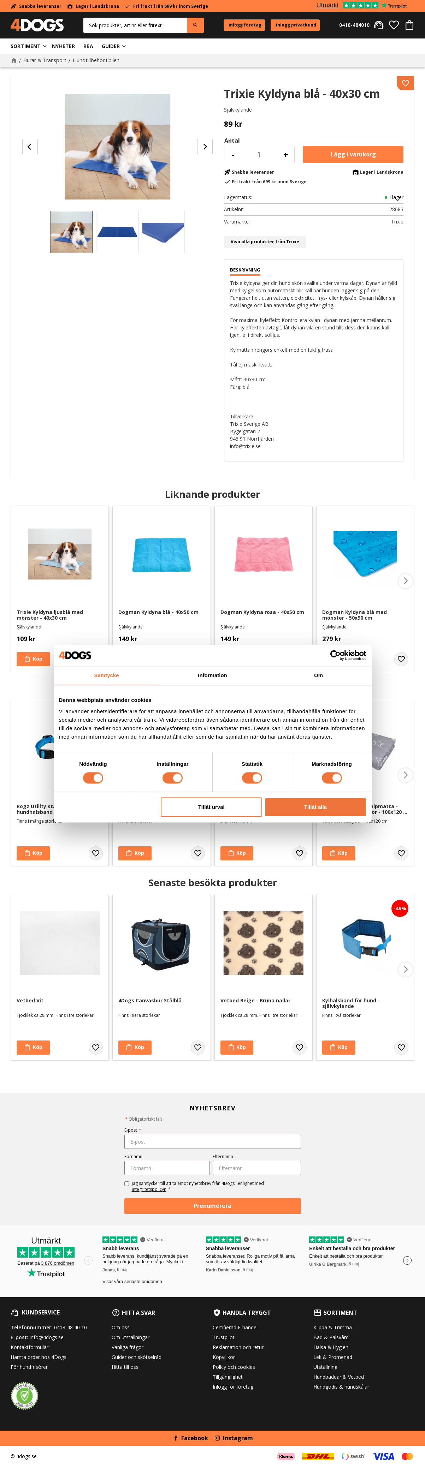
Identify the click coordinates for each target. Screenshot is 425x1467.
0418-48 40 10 (70, 1327)
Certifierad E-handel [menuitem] (235, 1327)
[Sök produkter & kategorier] (135, 25)
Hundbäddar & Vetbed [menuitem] (338, 1376)
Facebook (194, 1438)
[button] (394, 25)
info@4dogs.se (47, 1337)
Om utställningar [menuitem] (130, 1337)
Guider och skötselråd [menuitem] (136, 1357)
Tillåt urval (211, 807)
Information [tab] (212, 675)
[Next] (205, 146)
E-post (132, 1130)
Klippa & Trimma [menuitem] (332, 1327)
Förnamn (133, 1156)
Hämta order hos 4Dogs (38, 1357)
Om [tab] (318, 675)
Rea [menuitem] (88, 46)
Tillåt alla (315, 807)
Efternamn (223, 1156)
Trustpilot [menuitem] (224, 1337)
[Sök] (195, 25)
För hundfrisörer (29, 1367)
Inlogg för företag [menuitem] (233, 1386)
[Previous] (30, 146)
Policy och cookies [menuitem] (234, 1367)
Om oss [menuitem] (121, 1327)
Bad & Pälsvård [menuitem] (331, 1337)
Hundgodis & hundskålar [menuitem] (341, 1386)
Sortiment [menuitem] (26, 46)
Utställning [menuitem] (325, 1367)
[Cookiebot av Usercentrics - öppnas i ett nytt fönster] (335, 655)
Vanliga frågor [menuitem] (127, 1347)
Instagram (238, 1438)
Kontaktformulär (29, 1347)
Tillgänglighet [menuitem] (228, 1376)
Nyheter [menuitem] (63, 46)
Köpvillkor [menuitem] (224, 1357)
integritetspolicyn (149, 1189)
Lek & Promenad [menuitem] (332, 1357)
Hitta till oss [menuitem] (125, 1367)
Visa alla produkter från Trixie (265, 242)
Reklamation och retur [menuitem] (238, 1347)
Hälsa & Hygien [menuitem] (330, 1347)
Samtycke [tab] (106, 675)
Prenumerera (212, 1206)
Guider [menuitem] (111, 46)
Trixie (397, 221)
